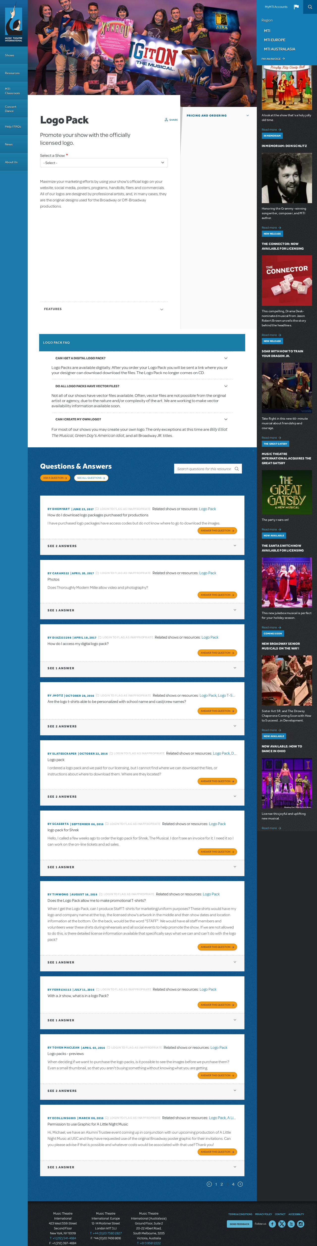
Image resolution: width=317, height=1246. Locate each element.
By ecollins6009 (62, 1109)
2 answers (62, 542)
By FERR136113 (59, 981)
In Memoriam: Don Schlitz (284, 146)
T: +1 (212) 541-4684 (63, 1229)
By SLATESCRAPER (62, 747)
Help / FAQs (13, 126)
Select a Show (52, 155)
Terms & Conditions (240, 1204)
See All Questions (89, 477)
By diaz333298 (59, 633)
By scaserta (58, 817)
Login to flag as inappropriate (125, 505)
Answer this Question (215, 526)
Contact (280, 1204)
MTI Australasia (279, 49)
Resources (12, 73)
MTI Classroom (12, 91)
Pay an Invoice (271, 59)
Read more (272, 129)
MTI (267, 30)
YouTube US (291, 1214)
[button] (296, 7)
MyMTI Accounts (276, 7)
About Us (11, 162)
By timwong (58, 887)
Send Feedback (239, 1214)
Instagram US (300, 1214)
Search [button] (310, 7)
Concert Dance (10, 109)
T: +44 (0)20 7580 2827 (106, 1224)
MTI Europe (274, 39)
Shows (9, 55)
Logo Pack (207, 505)
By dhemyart (59, 505)
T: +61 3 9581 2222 (149, 1234)
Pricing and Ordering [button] (207, 115)
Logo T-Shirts (229, 690)
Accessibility (296, 1204)
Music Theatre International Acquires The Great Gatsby (287, 458)
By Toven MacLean (64, 1039)
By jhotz (55, 690)
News (9, 144)
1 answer (61, 605)
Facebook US (272, 1214)
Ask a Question (53, 477)
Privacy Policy (263, 1204)
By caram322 (58, 569)
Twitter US (282, 1214)
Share (173, 119)
